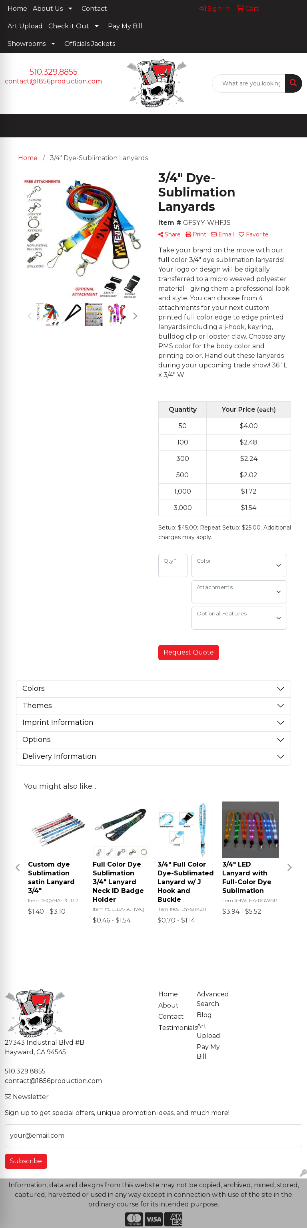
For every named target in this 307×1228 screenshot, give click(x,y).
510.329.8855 (54, 72)
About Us (48, 8)
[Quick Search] (249, 83)
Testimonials (172, 1028)
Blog (204, 1015)
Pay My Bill (125, 26)
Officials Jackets (89, 44)
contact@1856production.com (53, 81)
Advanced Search (211, 999)
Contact (94, 8)
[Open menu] (291, 126)
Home (17, 8)
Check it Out (68, 26)
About (168, 1005)
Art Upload (25, 26)
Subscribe (26, 1161)
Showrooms (27, 44)
